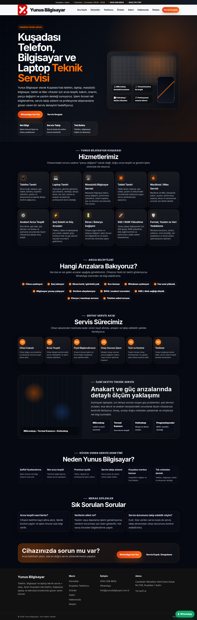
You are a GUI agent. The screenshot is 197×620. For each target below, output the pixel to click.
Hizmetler (95, 10)
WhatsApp (105, 585)
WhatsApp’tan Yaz (30, 114)
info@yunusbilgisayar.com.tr (114, 590)
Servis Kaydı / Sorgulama (159, 554)
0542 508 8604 (117, 2)
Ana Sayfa (82, 10)
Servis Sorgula (171, 10)
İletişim (155, 10)
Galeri (131, 10)
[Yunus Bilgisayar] (41, 10)
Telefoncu (108, 10)
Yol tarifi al (140, 591)
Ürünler (120, 10)
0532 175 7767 (135, 2)
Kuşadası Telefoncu (79, 585)
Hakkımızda (143, 10)
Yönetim (175, 616)
